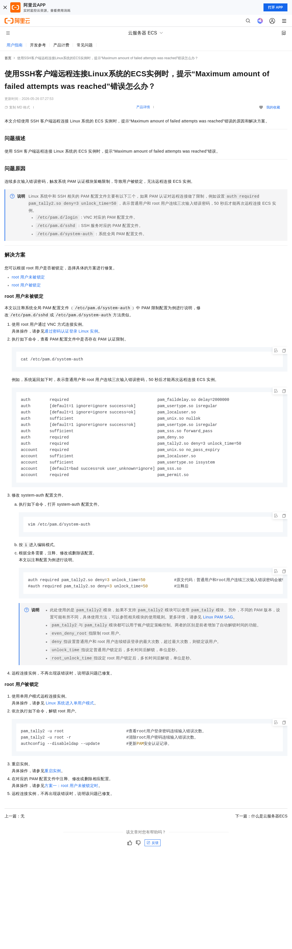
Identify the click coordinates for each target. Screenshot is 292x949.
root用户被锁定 (26, 285)
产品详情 (143, 107)
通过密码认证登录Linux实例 (71, 331)
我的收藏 (273, 107)
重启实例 (52, 776)
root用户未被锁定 (28, 277)
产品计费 (61, 45)
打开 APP (275, 7)
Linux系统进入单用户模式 (70, 708)
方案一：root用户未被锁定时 (71, 791)
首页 (8, 58)
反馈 (153, 848)
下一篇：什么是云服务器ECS (261, 821)
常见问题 (85, 45)
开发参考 (38, 45)
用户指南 (15, 45)
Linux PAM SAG (218, 622)
